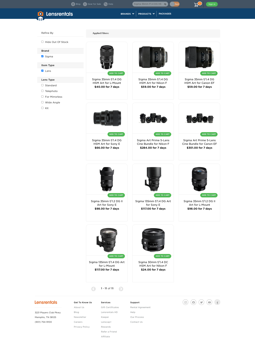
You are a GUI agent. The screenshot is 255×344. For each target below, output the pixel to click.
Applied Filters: (101, 33)
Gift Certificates (110, 307)
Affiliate (105, 336)
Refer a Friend (109, 332)
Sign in (211, 4)
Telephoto (49, 91)
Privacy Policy (82, 327)
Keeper (105, 317)
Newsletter (80, 317)
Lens (46, 71)
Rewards (106, 327)
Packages (165, 13)
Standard (49, 85)
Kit (44, 108)
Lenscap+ (106, 322)
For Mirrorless (51, 96)
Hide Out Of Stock (54, 42)
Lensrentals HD (109, 312)
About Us (79, 307)
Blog (76, 312)
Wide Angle (50, 102)
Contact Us (136, 322)
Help (132, 312)
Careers (78, 322)
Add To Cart (116, 73)
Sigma (47, 56)
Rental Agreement (140, 307)
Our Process (137, 317)
